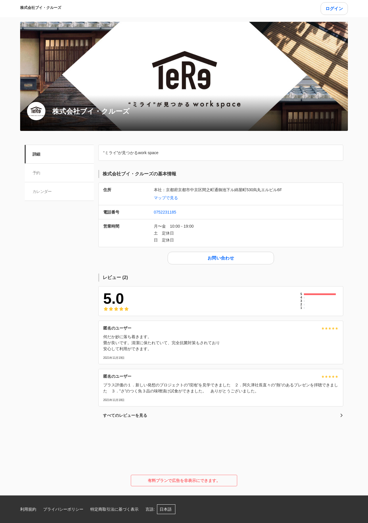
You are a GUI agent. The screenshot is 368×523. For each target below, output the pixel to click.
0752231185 (165, 212)
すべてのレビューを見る (223, 415)
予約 (37, 173)
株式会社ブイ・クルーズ (40, 7)
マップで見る (166, 197)
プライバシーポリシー (63, 509)
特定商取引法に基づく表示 (114, 509)
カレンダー (42, 191)
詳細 (37, 154)
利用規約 (28, 509)
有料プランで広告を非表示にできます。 (184, 480)
